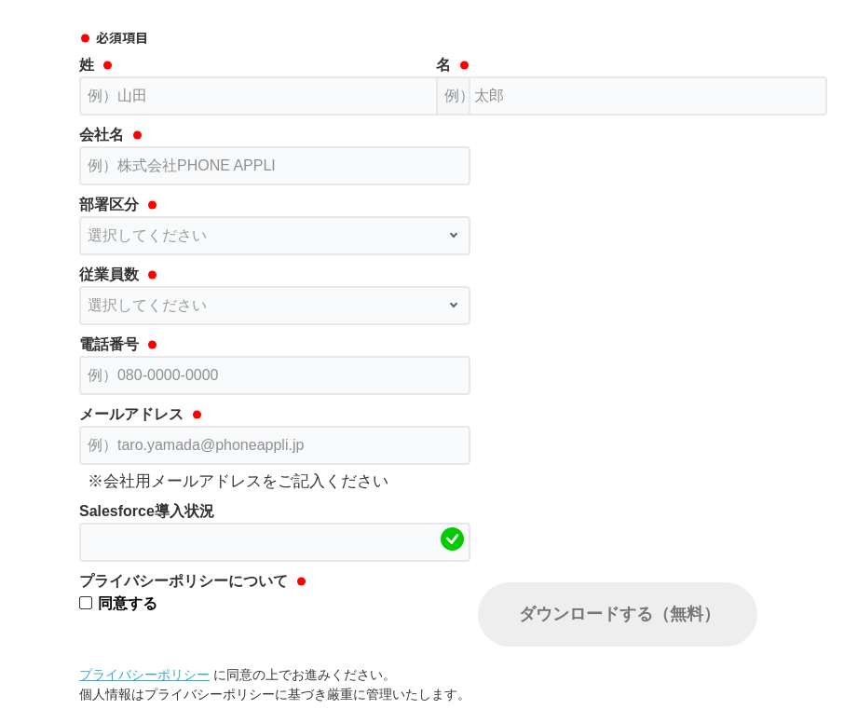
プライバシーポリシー (144, 674)
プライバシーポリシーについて (183, 581)
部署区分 (109, 204)
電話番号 (109, 344)
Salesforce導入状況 (146, 511)
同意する (127, 603)
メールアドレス (131, 414)
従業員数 (109, 274)
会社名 (101, 135)
